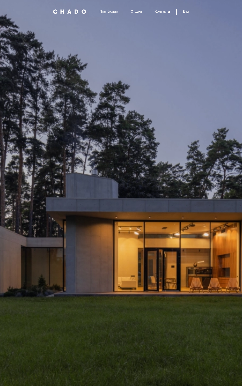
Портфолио (108, 11)
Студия (136, 11)
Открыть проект (121, 343)
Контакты (162, 11)
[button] (26, 193)
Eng (186, 11)
